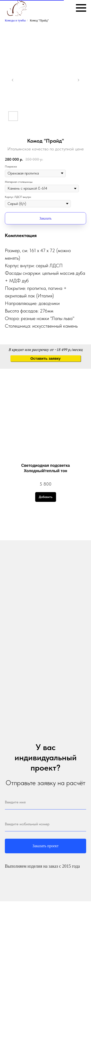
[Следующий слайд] (78, 80)
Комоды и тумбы (15, 20)
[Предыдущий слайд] (13, 80)
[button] (45, 358)
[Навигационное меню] (81, 8)
